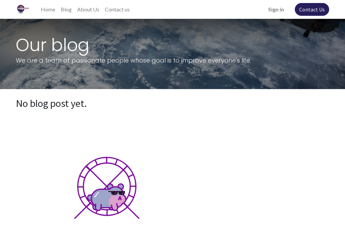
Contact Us (312, 9)
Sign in (276, 9)
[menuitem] (48, 9)
